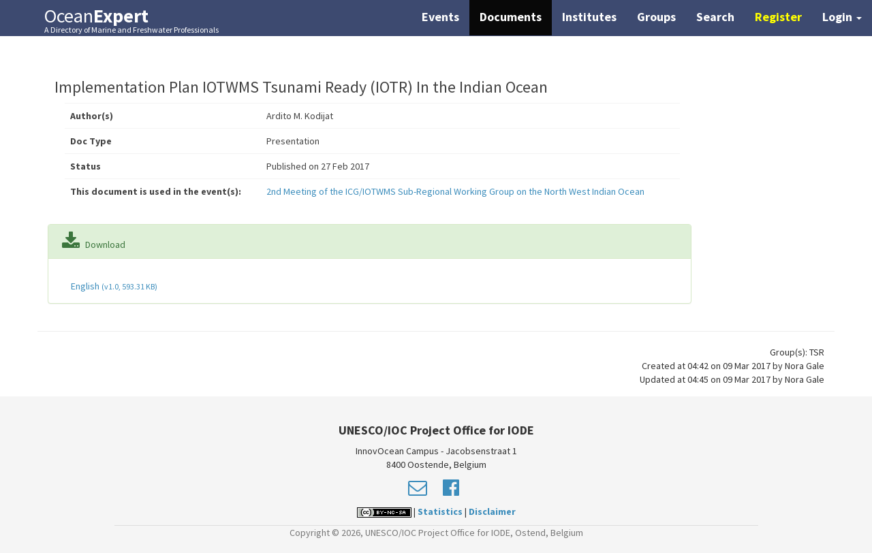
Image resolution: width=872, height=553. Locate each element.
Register (778, 17)
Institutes (589, 17)
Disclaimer (492, 511)
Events (440, 17)
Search (715, 17)
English (113, 286)
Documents (511, 17)
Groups (656, 17)
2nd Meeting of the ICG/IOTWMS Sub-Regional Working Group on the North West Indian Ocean (455, 191)
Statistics (440, 511)
